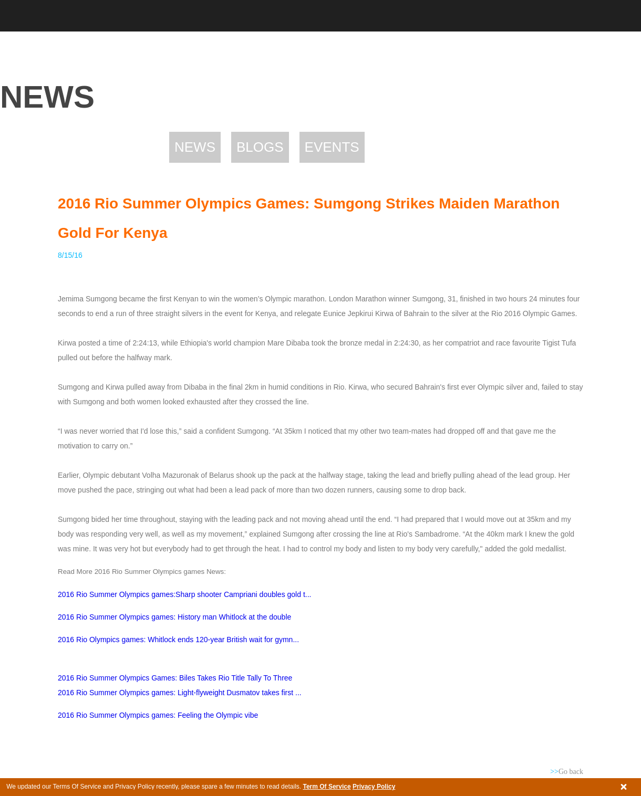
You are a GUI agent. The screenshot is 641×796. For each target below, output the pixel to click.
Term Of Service (326, 786)
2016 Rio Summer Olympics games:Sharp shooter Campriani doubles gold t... (184, 594)
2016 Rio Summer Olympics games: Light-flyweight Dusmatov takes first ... (180, 692)
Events (332, 147)
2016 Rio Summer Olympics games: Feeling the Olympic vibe (159, 715)
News (194, 147)
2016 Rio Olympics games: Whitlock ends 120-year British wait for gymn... (178, 639)
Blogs (260, 147)
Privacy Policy (374, 786)
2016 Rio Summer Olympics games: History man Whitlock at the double (174, 617)
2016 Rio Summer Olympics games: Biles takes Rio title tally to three (175, 678)
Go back (566, 772)
